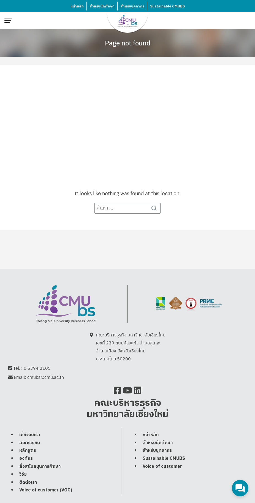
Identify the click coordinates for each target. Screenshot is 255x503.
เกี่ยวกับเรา (29, 435)
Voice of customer (162, 467)
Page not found (127, 42)
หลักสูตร (27, 451)
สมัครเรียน (29, 443)
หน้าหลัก (77, 6)
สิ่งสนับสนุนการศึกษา (40, 467)
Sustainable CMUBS (167, 6)
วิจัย (23, 474)
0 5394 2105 (37, 368)
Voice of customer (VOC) (45, 490)
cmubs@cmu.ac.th (45, 377)
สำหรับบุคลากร (132, 6)
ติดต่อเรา (28, 482)
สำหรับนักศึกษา (102, 6)
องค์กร (26, 459)
